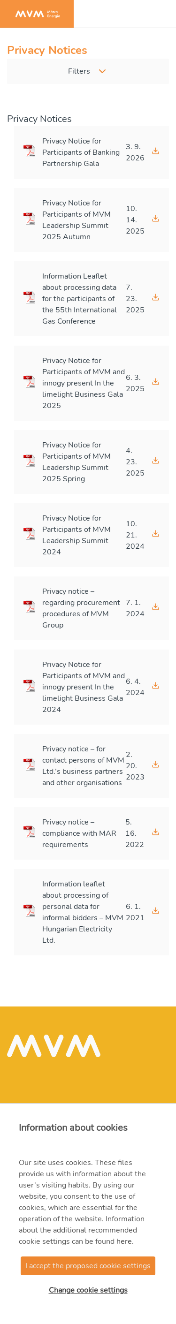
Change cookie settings (88, 1290)
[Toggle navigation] (159, 14)
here (124, 1241)
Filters (79, 71)
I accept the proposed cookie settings (88, 1266)
